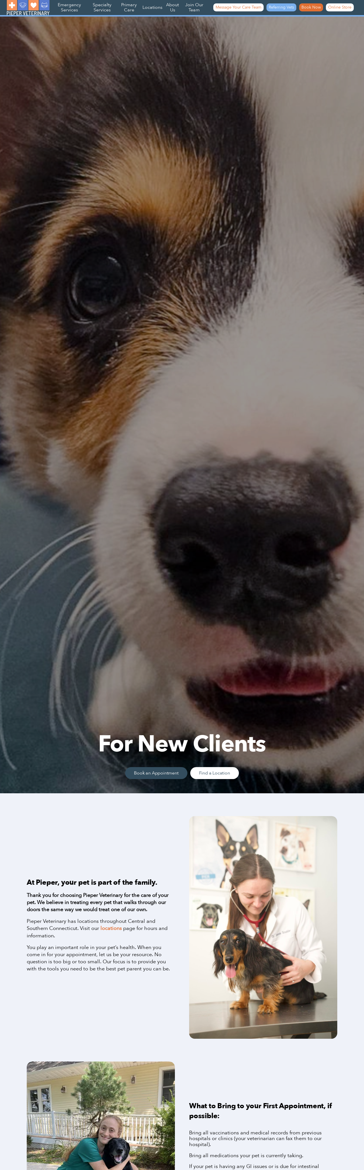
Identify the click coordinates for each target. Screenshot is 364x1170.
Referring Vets (281, 7)
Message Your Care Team (238, 7)
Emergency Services (69, 7)
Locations (152, 7)
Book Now (311, 7)
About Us (172, 7)
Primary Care (129, 7)
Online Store (339, 7)
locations (111, 928)
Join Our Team (194, 7)
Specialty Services (102, 7)
